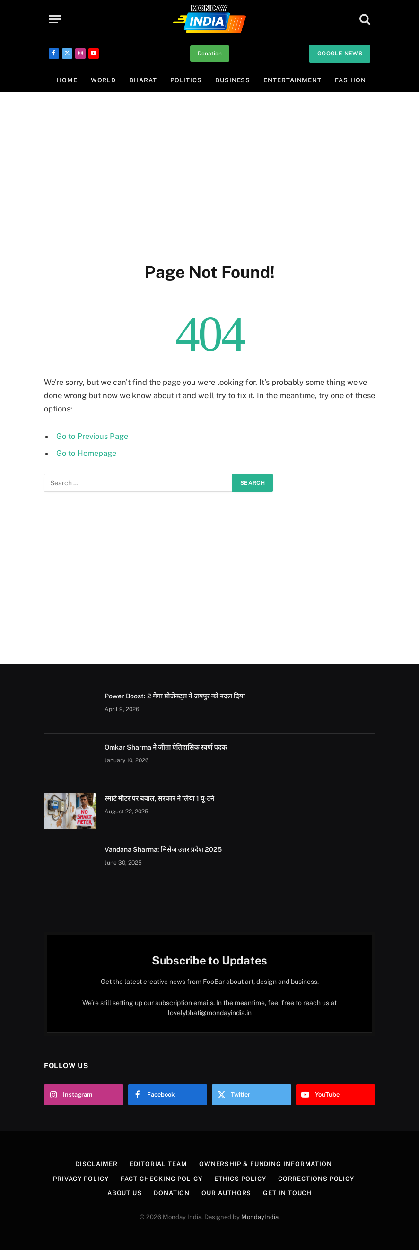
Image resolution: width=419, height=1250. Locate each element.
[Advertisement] (209, 175)
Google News (339, 53)
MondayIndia (260, 1217)
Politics (186, 80)
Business (232, 80)
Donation (210, 53)
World (103, 80)
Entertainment (292, 80)
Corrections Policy (316, 1178)
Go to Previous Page (92, 436)
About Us (124, 1192)
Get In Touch (287, 1192)
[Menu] (55, 19)
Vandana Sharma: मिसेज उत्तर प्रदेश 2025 (163, 849)
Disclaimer (96, 1164)
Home (67, 80)
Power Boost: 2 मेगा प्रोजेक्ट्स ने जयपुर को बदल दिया (175, 696)
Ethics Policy (240, 1178)
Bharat (143, 80)
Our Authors (226, 1192)
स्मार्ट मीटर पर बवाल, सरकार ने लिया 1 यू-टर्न (159, 798)
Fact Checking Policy (161, 1178)
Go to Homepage (86, 453)
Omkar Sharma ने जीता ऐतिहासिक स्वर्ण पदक (166, 747)
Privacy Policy (81, 1178)
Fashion (350, 80)
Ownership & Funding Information (265, 1164)
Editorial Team (158, 1164)
